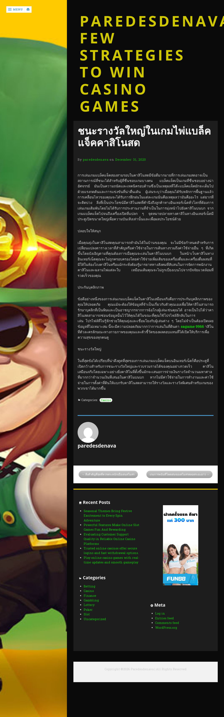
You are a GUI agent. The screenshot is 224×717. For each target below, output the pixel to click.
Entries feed (161, 618)
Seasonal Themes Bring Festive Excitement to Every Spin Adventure (108, 515)
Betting (89, 591)
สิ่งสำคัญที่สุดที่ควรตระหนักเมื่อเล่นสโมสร (109, 474)
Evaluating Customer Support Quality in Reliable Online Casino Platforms (109, 539)
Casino (106, 400)
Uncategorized (95, 624)
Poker (88, 615)
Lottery (89, 610)
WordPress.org (163, 628)
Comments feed (164, 623)
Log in (157, 613)
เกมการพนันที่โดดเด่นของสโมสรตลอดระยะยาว (178, 474)
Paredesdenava (146, 21)
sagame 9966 (192, 326)
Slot (87, 619)
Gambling (91, 605)
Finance (90, 601)
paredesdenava (96, 160)
